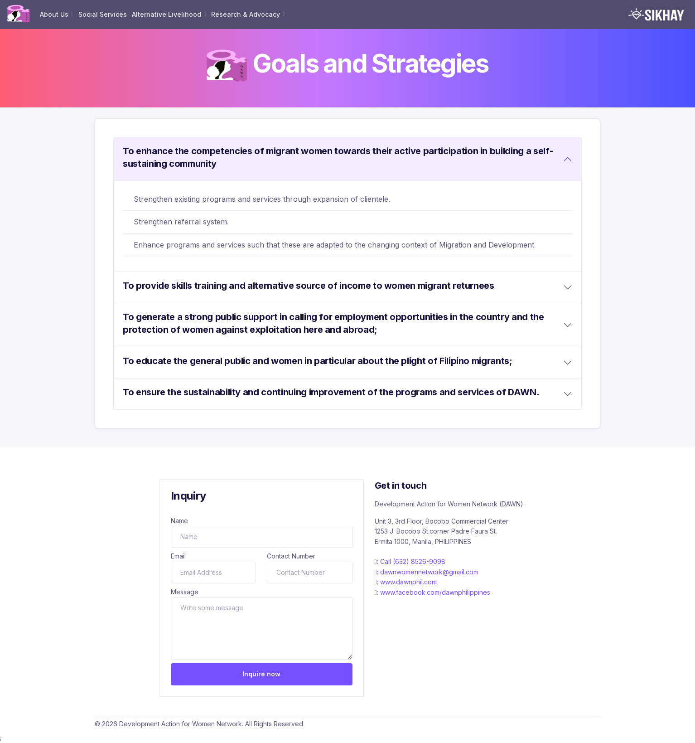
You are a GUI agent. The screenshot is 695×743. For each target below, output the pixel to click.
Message (184, 592)
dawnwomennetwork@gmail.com (429, 572)
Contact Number (291, 556)
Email (178, 556)
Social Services (102, 14)
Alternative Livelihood (166, 14)
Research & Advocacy (245, 14)
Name (179, 520)
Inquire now (261, 674)
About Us (54, 14)
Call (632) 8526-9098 (412, 561)
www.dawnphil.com (408, 582)
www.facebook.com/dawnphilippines (435, 592)
